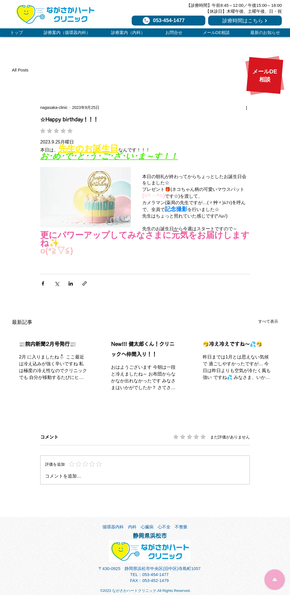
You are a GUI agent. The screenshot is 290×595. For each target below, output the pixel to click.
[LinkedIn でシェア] (70, 283)
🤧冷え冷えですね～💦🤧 (232, 344)
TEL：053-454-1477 (149, 574)
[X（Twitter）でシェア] (56, 283)
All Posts (20, 69)
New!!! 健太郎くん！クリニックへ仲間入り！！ (142, 349)
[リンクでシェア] (84, 283)
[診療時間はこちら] (245, 21)
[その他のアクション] (246, 107)
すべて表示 (268, 321)
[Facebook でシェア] (43, 283)
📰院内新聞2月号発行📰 (47, 344)
